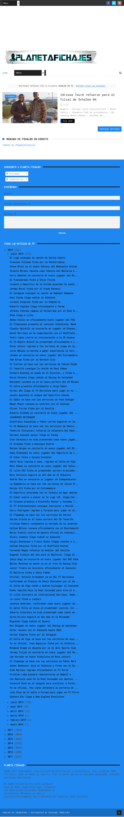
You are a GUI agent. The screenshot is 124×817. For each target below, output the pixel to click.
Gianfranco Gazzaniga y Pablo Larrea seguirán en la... (44, 422)
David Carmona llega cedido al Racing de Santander (41, 377)
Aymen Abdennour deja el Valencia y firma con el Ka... (44, 665)
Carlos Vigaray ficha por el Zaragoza (33, 634)
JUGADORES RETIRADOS (22, 417)
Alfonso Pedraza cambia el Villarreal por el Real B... (44, 311)
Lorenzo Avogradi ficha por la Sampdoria (35, 302)
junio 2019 (17, 702)
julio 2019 (17, 254)
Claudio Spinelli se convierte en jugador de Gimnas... (44, 328)
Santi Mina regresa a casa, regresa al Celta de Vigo (43, 461)
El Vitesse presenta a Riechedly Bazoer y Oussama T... (44, 501)
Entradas (13, 173)
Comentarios (15, 179)
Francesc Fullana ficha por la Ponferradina (37, 262)
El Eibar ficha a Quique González (30, 457)
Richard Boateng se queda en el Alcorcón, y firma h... (44, 373)
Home (5, 73)
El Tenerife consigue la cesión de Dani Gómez (38, 368)
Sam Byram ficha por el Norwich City (32, 359)
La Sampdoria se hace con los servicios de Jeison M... (44, 484)
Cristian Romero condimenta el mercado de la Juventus (43, 523)
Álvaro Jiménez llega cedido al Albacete (35, 537)
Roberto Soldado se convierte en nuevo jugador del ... (44, 413)
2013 (11, 747)
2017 (11, 730)
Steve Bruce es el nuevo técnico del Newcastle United (43, 266)
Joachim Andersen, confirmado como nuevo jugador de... (44, 603)
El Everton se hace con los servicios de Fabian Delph (43, 364)
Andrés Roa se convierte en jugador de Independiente (43, 479)
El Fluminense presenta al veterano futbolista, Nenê (43, 324)
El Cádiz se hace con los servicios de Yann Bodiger (42, 399)
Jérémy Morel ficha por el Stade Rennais (35, 288)
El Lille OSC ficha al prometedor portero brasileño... (44, 470)
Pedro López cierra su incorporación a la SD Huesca (42, 337)
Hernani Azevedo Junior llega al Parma (34, 435)
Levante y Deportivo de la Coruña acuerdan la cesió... (44, 284)
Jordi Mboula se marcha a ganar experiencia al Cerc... (44, 351)
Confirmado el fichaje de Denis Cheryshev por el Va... (44, 581)
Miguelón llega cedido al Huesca (30, 621)
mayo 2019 (16, 706)
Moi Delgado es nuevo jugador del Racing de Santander (43, 625)
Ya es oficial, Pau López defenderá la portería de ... (44, 687)
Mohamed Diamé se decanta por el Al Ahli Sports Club (43, 648)
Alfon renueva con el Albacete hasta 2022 (35, 630)
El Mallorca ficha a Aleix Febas (30, 572)
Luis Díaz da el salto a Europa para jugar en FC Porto (44, 692)
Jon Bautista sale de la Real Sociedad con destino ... (44, 679)
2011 (11, 756)
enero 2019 (17, 724)
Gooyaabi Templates (59, 813)
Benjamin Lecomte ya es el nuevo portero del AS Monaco (44, 382)
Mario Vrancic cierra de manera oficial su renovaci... (44, 532)
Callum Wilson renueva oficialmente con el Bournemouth (44, 528)
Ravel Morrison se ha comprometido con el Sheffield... (44, 333)
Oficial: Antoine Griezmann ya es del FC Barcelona (42, 577)
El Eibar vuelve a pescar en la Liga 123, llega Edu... (44, 497)
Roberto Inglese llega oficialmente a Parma (37, 306)
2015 (11, 739)
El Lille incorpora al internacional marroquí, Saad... (44, 594)
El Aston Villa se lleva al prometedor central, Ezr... (44, 608)
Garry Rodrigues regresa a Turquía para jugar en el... (44, 510)
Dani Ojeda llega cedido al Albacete (32, 297)
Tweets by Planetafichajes (18, 145)
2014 (11, 743)
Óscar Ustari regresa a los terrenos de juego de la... (44, 346)
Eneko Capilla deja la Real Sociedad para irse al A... (44, 590)
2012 (11, 752)
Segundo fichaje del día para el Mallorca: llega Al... (44, 555)
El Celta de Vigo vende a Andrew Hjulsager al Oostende (44, 586)
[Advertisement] (62, 29)
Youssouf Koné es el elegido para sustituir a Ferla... (44, 683)
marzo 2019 (17, 715)
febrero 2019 (18, 720)
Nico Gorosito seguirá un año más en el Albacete (40, 475)
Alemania (10, 96)
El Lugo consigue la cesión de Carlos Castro (37, 257)
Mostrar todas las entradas (90, 86)
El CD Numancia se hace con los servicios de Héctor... (44, 426)
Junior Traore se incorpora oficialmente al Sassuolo (43, 568)
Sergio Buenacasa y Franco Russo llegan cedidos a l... (44, 541)
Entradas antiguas (110, 129)
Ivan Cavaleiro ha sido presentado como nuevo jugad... (44, 439)
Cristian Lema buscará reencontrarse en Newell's (40, 674)
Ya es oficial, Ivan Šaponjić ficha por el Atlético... (44, 643)
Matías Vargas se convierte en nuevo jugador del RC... (44, 448)
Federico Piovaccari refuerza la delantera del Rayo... (44, 430)
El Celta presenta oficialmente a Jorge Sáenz (38, 386)
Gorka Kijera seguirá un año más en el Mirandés (40, 617)
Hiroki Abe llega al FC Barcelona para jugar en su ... (44, 390)
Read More (60, 121)
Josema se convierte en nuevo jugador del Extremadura (43, 355)
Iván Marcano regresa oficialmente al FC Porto (39, 670)
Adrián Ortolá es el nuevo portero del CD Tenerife (41, 519)
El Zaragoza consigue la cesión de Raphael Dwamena (41, 293)
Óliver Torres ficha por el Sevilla (32, 408)
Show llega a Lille (21, 315)
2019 (11, 250)
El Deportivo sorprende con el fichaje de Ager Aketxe (43, 492)
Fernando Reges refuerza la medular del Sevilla (39, 550)
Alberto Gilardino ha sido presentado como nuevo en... (44, 612)
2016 (11, 734)
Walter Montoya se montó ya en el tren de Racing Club (43, 563)
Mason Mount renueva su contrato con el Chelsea (39, 404)
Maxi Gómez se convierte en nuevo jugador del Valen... (44, 466)
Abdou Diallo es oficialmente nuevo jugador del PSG (42, 320)
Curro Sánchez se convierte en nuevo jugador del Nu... (44, 275)
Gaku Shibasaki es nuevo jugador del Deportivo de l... (44, 453)
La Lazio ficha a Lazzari (25, 599)
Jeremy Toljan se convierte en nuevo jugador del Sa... (44, 652)
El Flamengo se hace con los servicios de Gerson (40, 515)
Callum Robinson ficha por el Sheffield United (39, 546)
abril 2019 (17, 711)
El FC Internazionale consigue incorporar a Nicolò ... (44, 506)
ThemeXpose (21, 813)
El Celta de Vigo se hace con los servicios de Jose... (44, 639)
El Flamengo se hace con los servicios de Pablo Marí (43, 661)
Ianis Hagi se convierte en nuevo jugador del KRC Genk (44, 559)
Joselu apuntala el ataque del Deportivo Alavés (39, 395)
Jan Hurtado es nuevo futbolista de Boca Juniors (40, 656)
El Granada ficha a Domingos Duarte (32, 444)
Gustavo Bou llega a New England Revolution (37, 696)
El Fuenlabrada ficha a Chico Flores (32, 280)
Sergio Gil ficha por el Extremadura (32, 488)
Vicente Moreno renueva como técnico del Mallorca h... (44, 271)
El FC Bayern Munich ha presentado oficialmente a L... (44, 342)
